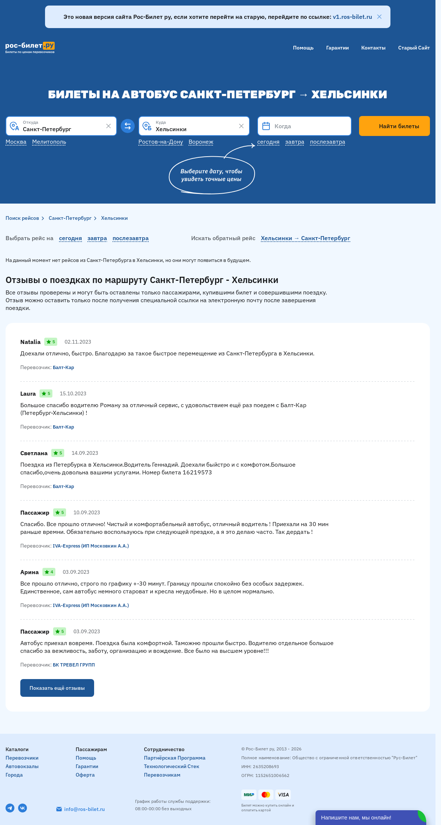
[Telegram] (10, 808)
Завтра (294, 141)
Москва (16, 141)
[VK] (22, 808)
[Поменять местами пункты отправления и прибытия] (128, 126)
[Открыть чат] (371, 817)
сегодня (70, 238)
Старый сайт (414, 47)
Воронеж (201, 141)
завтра (97, 238)
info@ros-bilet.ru (84, 809)
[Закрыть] (379, 16)
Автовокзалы (22, 766)
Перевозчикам (162, 774)
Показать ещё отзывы (57, 688)
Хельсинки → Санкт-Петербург (305, 238)
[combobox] (61, 126)
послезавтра (131, 238)
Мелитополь (49, 141)
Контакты (373, 47)
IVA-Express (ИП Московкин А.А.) (93, 545)
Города (14, 774)
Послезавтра (327, 141)
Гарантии (337, 47)
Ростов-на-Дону (160, 141)
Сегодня (268, 141)
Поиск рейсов (22, 218)
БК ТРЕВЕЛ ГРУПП (75, 664)
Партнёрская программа (175, 757)
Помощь (303, 47)
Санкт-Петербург (70, 218)
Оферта (85, 774)
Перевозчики (22, 757)
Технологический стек (171, 766)
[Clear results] (108, 126)
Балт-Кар (64, 367)
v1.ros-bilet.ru (352, 16)
